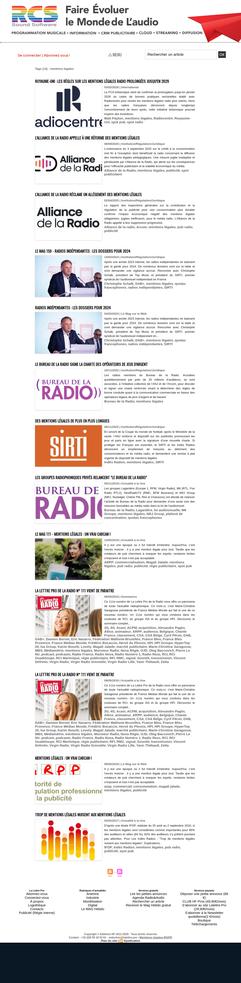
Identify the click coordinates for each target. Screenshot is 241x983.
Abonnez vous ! (57, 55)
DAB (166, 659)
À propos (37, 914)
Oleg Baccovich (120, 672)
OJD (104, 672)
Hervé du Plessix (137, 665)
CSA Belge (136, 659)
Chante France (167, 655)
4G (112, 652)
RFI (185, 675)
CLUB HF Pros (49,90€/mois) (204, 911)
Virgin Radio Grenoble (143, 679)
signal (47, 679)
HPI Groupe (165, 665)
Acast (119, 652)
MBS (171, 669)
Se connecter (29, 55)
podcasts (169, 672)
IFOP (107, 867)
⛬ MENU (115, 54)
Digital (92, 917)
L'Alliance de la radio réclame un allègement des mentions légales (114, 202)
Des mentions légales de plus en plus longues (90, 436)
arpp (107, 802)
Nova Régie (92, 672)
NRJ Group (137, 542)
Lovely (75, 669)
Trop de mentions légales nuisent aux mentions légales (101, 829)
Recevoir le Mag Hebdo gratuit (148, 917)
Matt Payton (112, 126)
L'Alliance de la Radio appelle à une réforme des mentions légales (113, 145)
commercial (120, 802)
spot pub (157, 590)
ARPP (108, 586)
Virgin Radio (117, 679)
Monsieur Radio (71, 672)
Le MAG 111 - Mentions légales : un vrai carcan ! (90, 558)
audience (135, 655)
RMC (38, 679)
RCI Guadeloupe (123, 675)
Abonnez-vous (37, 909)
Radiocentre (156, 126)
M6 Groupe (179, 539)
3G (106, 652)
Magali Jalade (150, 586)
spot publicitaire (183, 183)
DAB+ (135, 291)
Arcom (136, 235)
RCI (107, 675)
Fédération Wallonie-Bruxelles (154, 662)
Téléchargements (204, 925)
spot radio (118, 129)
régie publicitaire (138, 590)
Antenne (92, 909)
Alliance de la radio (117, 235)
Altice (180, 652)
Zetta (52, 682)
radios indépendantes (140, 295)
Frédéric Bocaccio (111, 665)
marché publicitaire (115, 669)
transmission (75, 679)
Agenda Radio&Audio (148, 911)
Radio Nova (54, 675)
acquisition (142, 652)
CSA (125, 659)
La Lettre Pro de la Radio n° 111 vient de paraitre (93, 614)
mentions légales (134, 126)
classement (112, 659)
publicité (164, 183)
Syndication (131, 940)
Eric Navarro (123, 662)
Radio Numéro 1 (75, 675)
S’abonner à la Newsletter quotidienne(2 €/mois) (204, 918)
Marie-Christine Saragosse (148, 669)
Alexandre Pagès (163, 652)
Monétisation (93, 914)
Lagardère (139, 539)
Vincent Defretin (96, 679)
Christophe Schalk (117, 291)
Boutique (204, 922)
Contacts (37, 919)
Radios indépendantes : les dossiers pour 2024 (90, 315)
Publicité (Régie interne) (37, 922)
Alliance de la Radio (118, 183)
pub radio (174, 235)
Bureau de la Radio (117, 417)
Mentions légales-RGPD (156, 937)
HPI (153, 665)
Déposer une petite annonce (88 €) (204, 909)
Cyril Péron (153, 659)
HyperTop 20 (183, 665)
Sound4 (58, 679)
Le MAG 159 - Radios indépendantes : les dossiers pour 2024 (104, 258)
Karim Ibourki (59, 669)
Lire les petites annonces (148, 909)
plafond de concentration (163, 542)
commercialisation (126, 586)
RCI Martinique (146, 675)
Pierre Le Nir (140, 672)
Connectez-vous (37, 911)
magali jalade (161, 802)
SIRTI (160, 295)
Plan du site (109, 940)
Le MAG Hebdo (92, 919)
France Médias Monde (82, 665)
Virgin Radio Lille (171, 679)
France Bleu (185, 662)
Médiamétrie (184, 669)
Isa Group (42, 669)
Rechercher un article (148, 914)
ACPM (129, 652)
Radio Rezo (96, 675)
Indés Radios (113, 478)
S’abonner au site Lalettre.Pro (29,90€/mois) (204, 914)
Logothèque (36, 917)
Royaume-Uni (175, 126)
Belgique (149, 655)
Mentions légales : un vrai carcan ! (76, 773)
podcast (156, 672)
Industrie (92, 911)
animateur (111, 655)
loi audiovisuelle (159, 539)
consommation (140, 802)
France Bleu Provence (50, 665)
